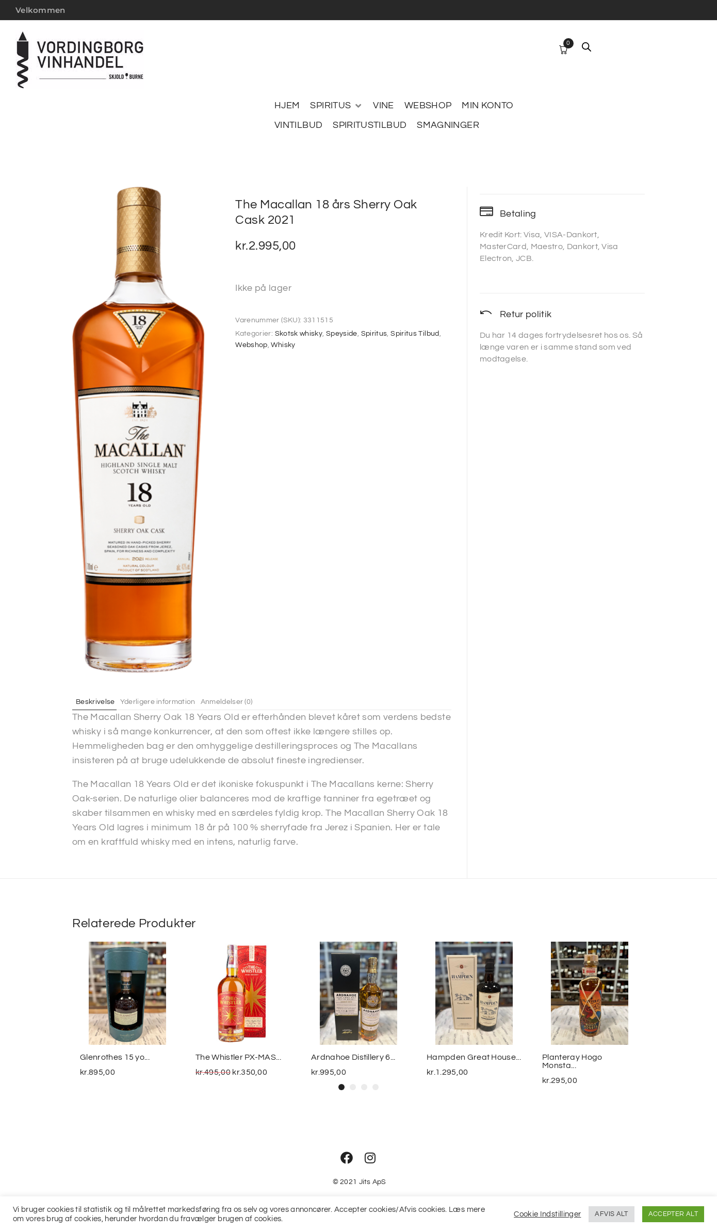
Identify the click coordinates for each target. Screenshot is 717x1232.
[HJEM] (287, 106)
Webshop (251, 345)
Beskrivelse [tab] (99, 701)
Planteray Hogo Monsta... (572, 1061)
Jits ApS (372, 1182)
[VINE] (383, 106)
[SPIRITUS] (336, 106)
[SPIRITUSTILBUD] (370, 125)
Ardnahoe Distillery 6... (353, 1057)
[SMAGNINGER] (448, 125)
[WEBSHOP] (428, 106)
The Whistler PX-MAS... (238, 1057)
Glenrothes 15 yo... (115, 1057)
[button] (341, 1087)
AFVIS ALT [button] (611, 1214)
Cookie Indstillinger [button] (547, 1214)
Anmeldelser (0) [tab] (248, 701)
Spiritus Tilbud (414, 333)
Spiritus (374, 333)
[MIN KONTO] (487, 106)
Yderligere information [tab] (170, 701)
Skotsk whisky (299, 333)
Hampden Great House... (474, 1057)
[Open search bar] (586, 47)
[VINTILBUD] (298, 125)
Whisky (283, 345)
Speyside (341, 333)
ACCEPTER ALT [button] (673, 1214)
